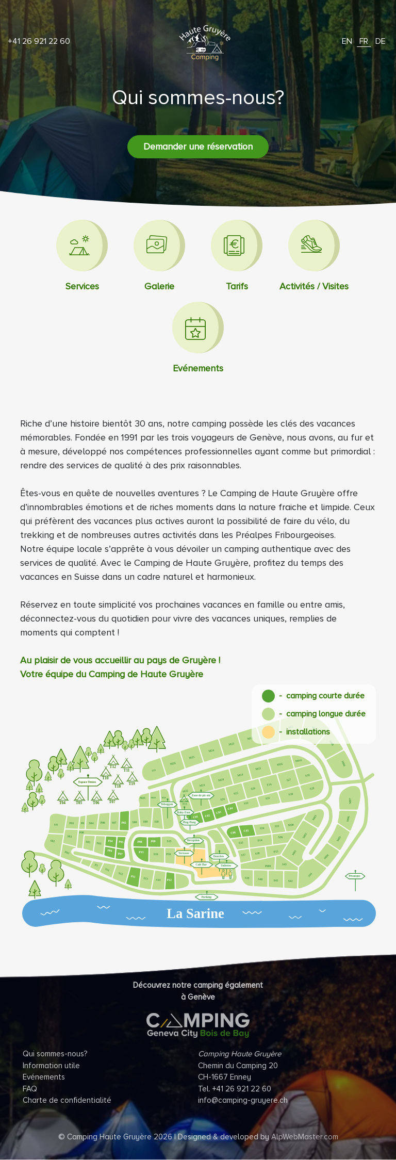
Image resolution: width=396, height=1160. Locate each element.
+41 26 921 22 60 (39, 41)
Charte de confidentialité (67, 1100)
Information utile (51, 1065)
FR (363, 41)
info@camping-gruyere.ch (243, 1100)
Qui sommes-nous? (55, 1053)
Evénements (44, 1077)
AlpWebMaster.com (304, 1136)
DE (380, 41)
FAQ (30, 1088)
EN (347, 41)
